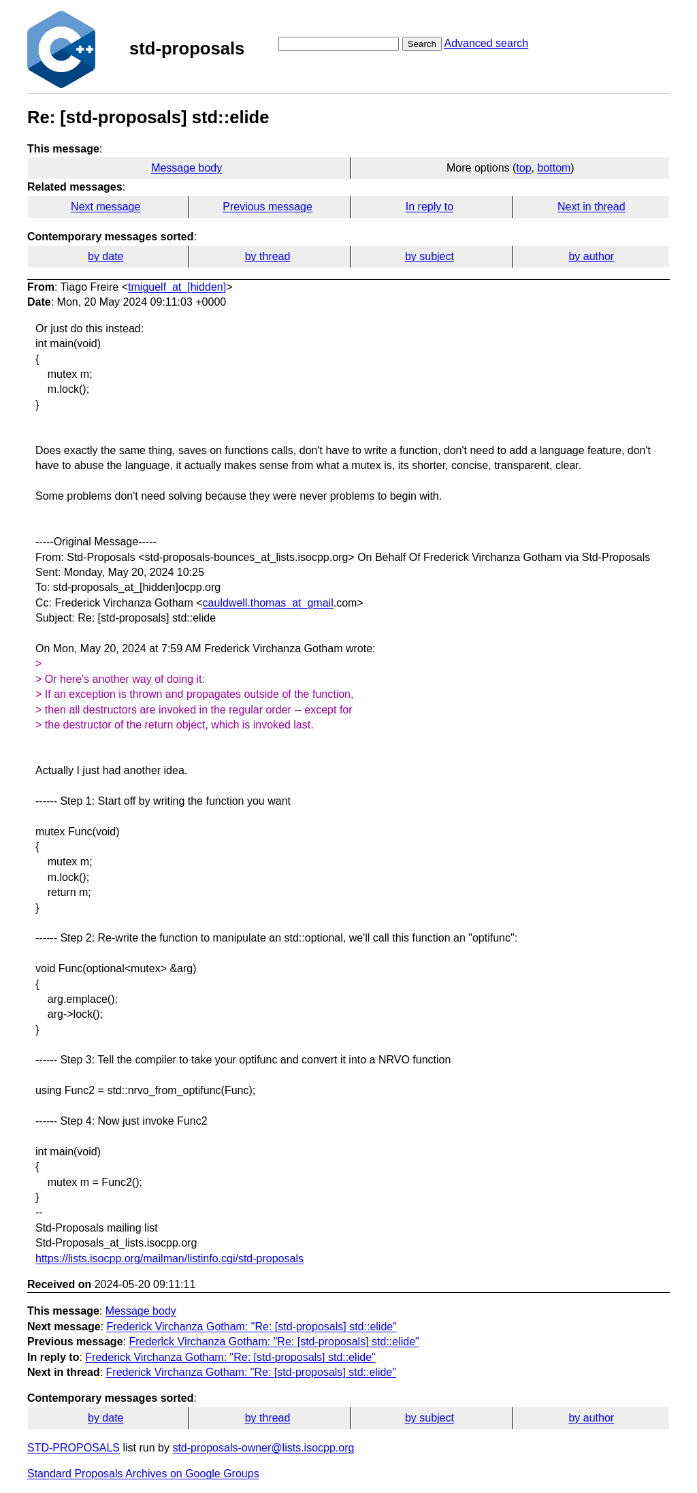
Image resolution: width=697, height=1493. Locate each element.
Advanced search (486, 43)
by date (105, 256)
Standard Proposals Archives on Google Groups (143, 1473)
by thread (268, 256)
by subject (429, 256)
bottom (553, 168)
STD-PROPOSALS (73, 1448)
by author (591, 256)
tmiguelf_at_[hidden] (177, 287)
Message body (186, 168)
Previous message (267, 206)
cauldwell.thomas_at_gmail (268, 603)
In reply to (429, 206)
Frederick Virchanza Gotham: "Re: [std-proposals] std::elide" (252, 1326)
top (523, 168)
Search (422, 44)
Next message (105, 206)
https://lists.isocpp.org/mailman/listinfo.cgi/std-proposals (169, 1258)
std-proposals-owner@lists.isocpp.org (263, 1448)
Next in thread (591, 206)
